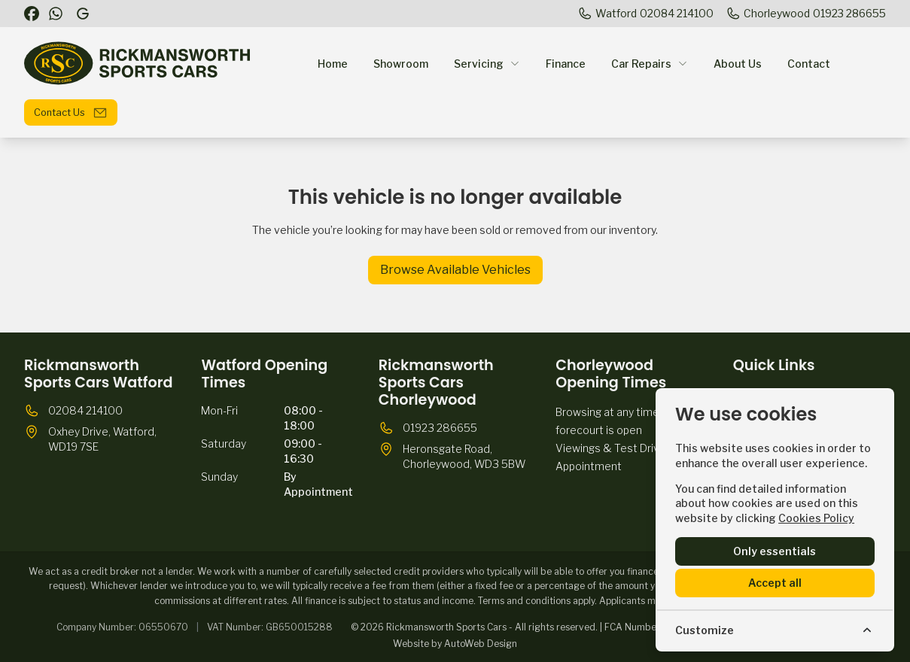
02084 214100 (85, 410)
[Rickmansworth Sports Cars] (84, 13)
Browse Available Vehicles (455, 270)
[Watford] (645, 13)
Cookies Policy (816, 518)
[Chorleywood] (806, 13)
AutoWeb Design (480, 643)
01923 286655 (440, 427)
